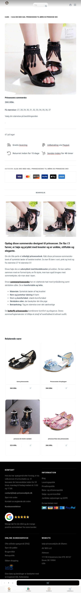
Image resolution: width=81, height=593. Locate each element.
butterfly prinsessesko (18, 311)
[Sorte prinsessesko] (22, 359)
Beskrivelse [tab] (40, 193)
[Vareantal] (8, 583)
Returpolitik (9, 555)
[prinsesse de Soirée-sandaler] (22, 417)
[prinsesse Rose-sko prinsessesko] (58, 417)
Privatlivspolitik (48, 486)
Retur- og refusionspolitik (52, 490)
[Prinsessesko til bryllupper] (58, 359)
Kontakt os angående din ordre (18, 501)
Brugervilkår (10, 552)
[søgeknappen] (46, 6)
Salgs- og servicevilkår (51, 494)
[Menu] (75, 5)
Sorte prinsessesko (23, 381)
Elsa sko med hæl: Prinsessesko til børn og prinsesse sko (41, 169)
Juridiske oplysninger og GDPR (55, 498)
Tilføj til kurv (48, 582)
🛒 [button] (31, 388)
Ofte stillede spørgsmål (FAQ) (17, 544)
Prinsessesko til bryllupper (58, 381)
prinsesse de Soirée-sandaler (23, 439)
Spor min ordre (11, 497)
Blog (43, 478)
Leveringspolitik (48, 482)
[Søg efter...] (38, 5)
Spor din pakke (11, 548)
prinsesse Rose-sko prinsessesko (58, 439)
